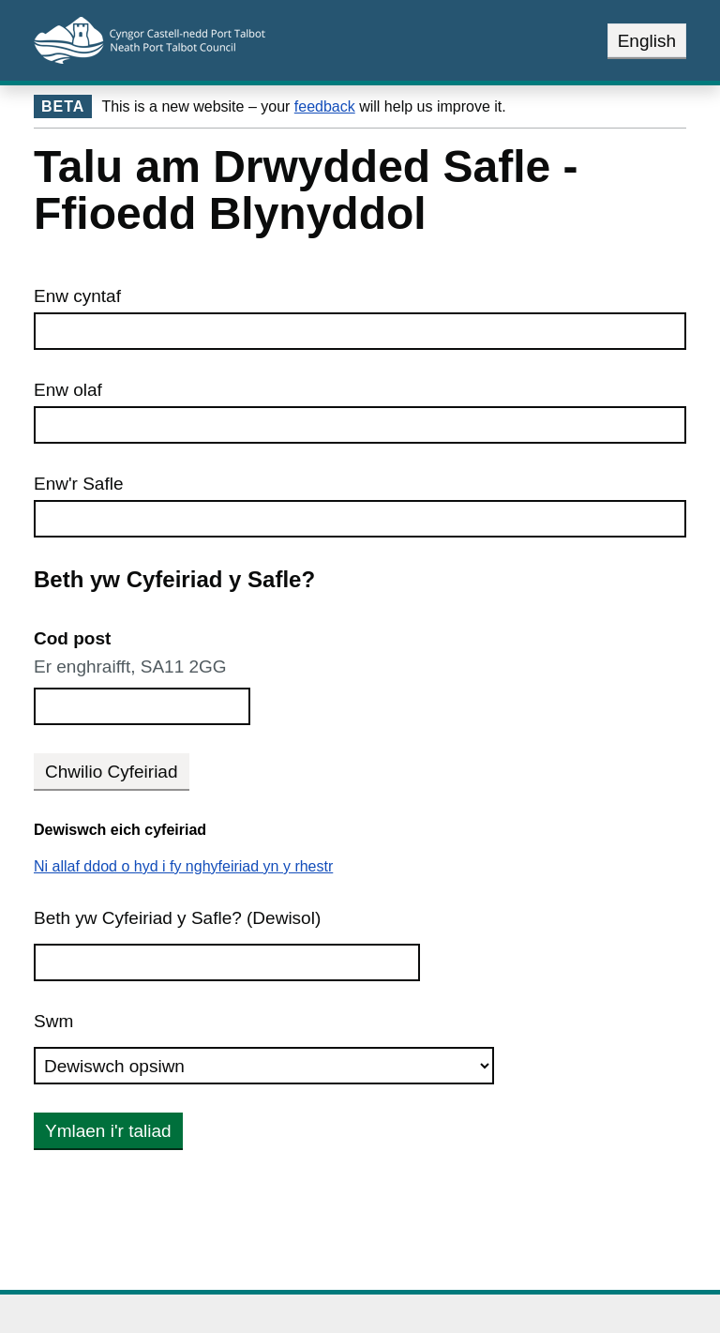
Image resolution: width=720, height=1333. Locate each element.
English (647, 41)
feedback (324, 106)
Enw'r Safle (79, 483)
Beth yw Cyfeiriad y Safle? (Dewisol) (177, 918)
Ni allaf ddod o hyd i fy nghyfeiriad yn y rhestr (183, 866)
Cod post (72, 638)
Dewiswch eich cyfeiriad (120, 830)
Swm (53, 1021)
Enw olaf (68, 390)
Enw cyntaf (77, 296)
